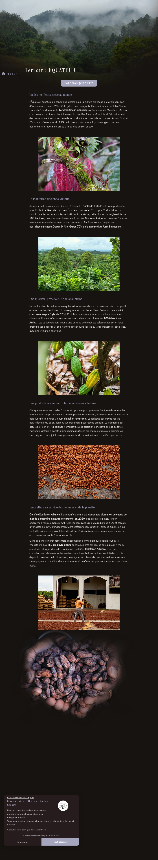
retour (11, 74)
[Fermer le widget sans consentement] (20, 797)
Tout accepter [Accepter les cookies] (60, 841)
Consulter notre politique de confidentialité (26, 829)
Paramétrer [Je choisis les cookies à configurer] (22, 841)
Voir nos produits (79, 83)
